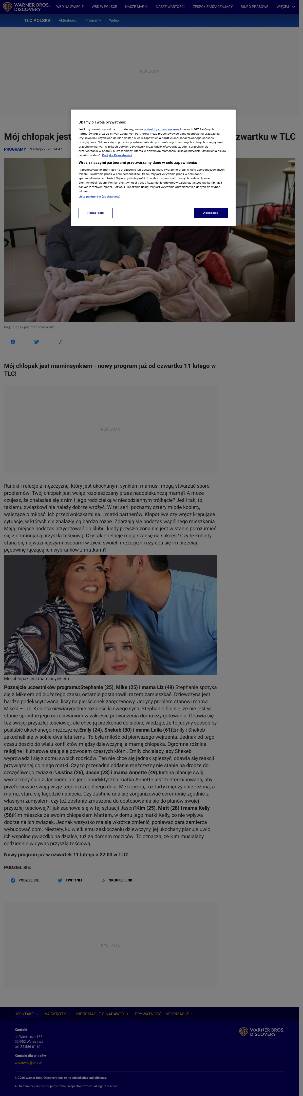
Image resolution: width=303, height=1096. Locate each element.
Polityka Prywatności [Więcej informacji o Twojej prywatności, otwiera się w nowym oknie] (117, 155)
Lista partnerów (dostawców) (99, 196)
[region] (153, 168)
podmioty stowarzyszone (162, 129)
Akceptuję (211, 213)
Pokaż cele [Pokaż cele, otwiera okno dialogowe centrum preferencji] (95, 213)
